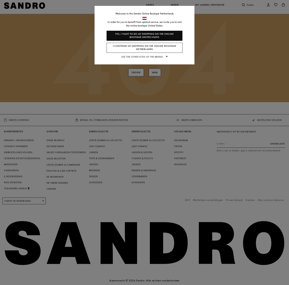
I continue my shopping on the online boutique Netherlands (144, 48)
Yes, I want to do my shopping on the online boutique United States (144, 36)
